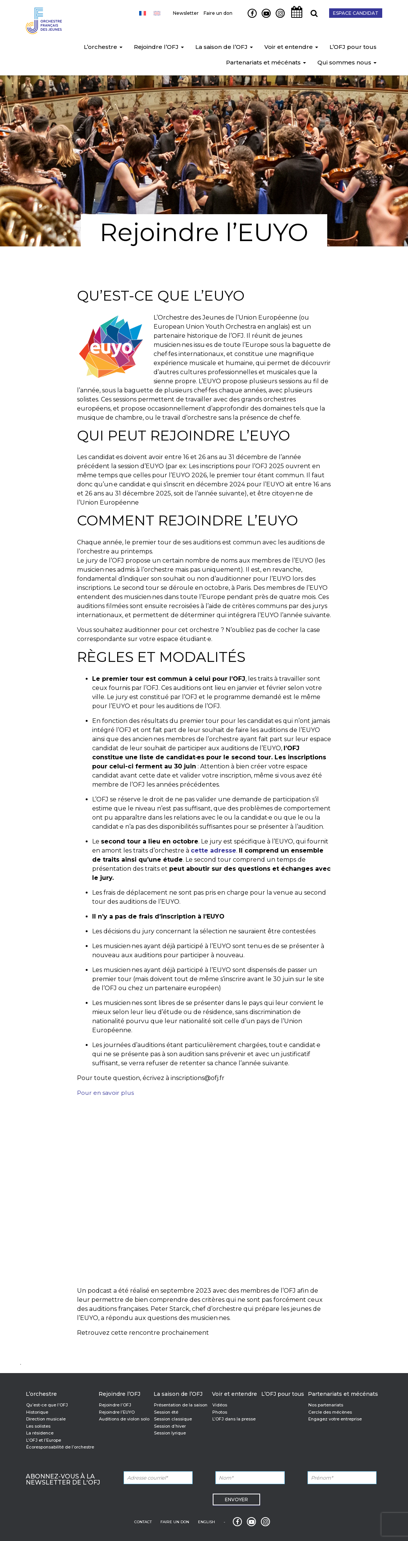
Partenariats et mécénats (266, 63)
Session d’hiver (170, 1426)
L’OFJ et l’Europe (43, 1440)
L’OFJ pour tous (353, 47)
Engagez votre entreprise (335, 1419)
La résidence (39, 1433)
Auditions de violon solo (124, 1419)
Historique (37, 1412)
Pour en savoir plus (106, 1092)
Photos (219, 1412)
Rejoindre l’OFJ (159, 47)
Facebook (249, 17)
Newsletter (186, 13)
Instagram (278, 17)
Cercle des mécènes (330, 1412)
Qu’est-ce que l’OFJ (47, 1405)
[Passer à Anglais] (157, 13)
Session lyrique (170, 1433)
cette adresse (213, 850)
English (206, 1521)
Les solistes (38, 1426)
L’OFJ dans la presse (234, 1419)
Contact (143, 1521)
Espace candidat (355, 13)
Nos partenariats (325, 1405)
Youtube (263, 17)
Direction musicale (46, 1419)
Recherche (311, 17)
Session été (166, 1412)
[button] (120, 47)
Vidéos (219, 1405)
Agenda (294, 17)
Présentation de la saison (180, 1405)
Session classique (173, 1419)
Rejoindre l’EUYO (117, 1412)
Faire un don (218, 13)
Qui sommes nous (347, 63)
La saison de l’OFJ (224, 47)
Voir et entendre (291, 47)
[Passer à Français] (142, 13)
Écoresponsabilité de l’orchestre (60, 1447)
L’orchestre (103, 47)
